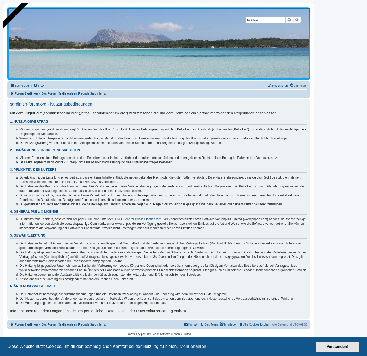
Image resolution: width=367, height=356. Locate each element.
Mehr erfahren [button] (193, 346)
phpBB (145, 334)
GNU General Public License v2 (137, 219)
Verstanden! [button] (337, 346)
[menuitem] (38, 85)
